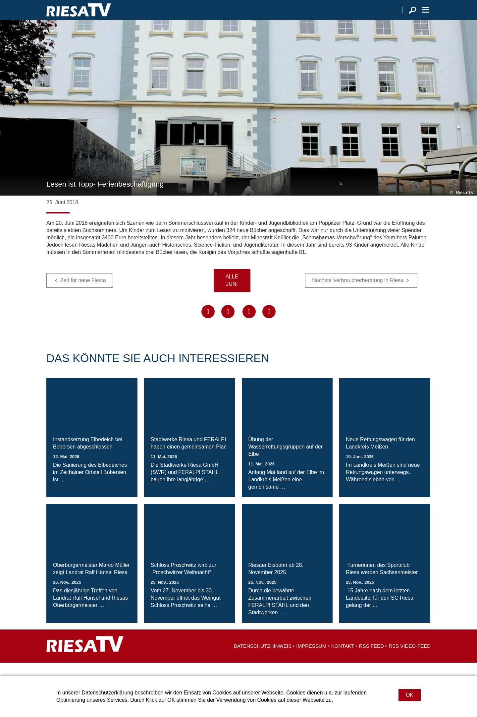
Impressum (311, 659)
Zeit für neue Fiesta (83, 293)
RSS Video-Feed (410, 659)
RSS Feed (371, 659)
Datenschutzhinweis (263, 659)
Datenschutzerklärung (107, 692)
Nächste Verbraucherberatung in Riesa (357, 293)
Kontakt (342, 659)
